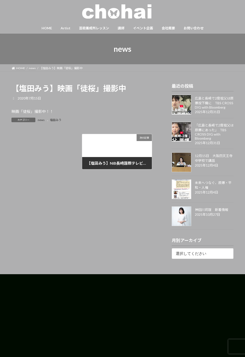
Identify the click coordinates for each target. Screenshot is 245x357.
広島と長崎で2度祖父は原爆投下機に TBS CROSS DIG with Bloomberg (214, 102)
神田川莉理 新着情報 (211, 210)
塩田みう (55, 120)
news (41, 120)
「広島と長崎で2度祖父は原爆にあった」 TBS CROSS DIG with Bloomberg (214, 131)
